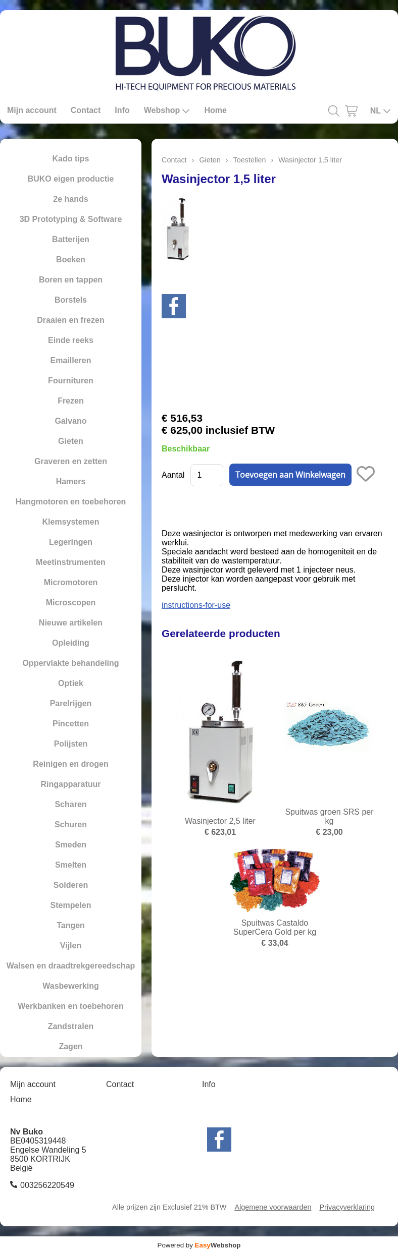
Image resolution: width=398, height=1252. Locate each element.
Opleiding (70, 643)
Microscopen (71, 602)
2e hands (70, 199)
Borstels (71, 300)
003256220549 (47, 1185)
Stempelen (71, 905)
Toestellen (249, 160)
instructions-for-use (196, 605)
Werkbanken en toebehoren (71, 1006)
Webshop (167, 110)
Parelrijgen (71, 703)
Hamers (71, 481)
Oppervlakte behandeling (70, 663)
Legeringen (70, 542)
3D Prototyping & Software (71, 219)
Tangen (71, 925)
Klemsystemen (71, 522)
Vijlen (70, 945)
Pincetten (71, 723)
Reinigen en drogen (70, 764)
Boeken (70, 259)
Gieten (70, 441)
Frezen (71, 400)
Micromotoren (71, 582)
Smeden (70, 844)
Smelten (70, 865)
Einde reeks (70, 340)
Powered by (199, 1245)
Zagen (70, 1046)
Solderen (71, 885)
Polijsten (71, 743)
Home (215, 110)
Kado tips (71, 158)
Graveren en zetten (70, 461)
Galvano (70, 421)
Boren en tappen (71, 279)
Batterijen (70, 239)
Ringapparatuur (70, 784)
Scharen (70, 804)
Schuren (71, 824)
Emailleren (71, 360)
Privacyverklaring (347, 1207)
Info (122, 110)
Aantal (173, 475)
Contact (86, 110)
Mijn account (32, 110)
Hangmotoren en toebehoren (71, 501)
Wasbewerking (70, 986)
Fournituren (70, 380)
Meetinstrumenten (71, 562)
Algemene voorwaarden (272, 1207)
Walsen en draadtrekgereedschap (71, 965)
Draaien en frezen (70, 320)
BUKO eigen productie (71, 179)
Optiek (70, 683)
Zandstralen (71, 1026)
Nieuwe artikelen (71, 622)
